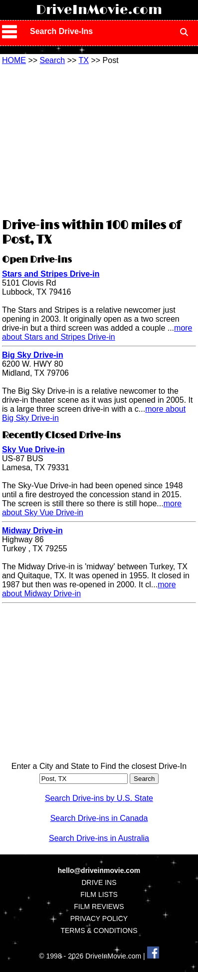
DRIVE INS (98, 882)
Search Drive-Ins (61, 31)
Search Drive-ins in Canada (99, 818)
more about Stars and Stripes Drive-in (97, 332)
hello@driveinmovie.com (99, 870)
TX (84, 60)
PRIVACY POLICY (99, 918)
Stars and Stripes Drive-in (51, 274)
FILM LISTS (99, 894)
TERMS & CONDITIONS (98, 930)
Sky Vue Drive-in (33, 449)
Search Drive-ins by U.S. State (99, 798)
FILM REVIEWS (99, 906)
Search (52, 60)
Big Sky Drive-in (32, 355)
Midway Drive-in (32, 530)
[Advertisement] (99, 140)
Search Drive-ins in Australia (99, 838)
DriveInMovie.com (99, 10)
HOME (14, 60)
